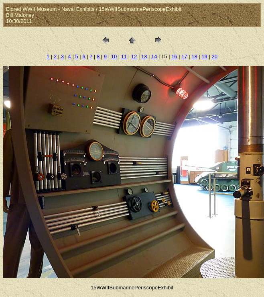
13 (144, 56)
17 (184, 56)
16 (174, 56)
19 (204, 56)
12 (134, 56)
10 (114, 56)
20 (214, 56)
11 (124, 56)
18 (194, 56)
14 (154, 56)
